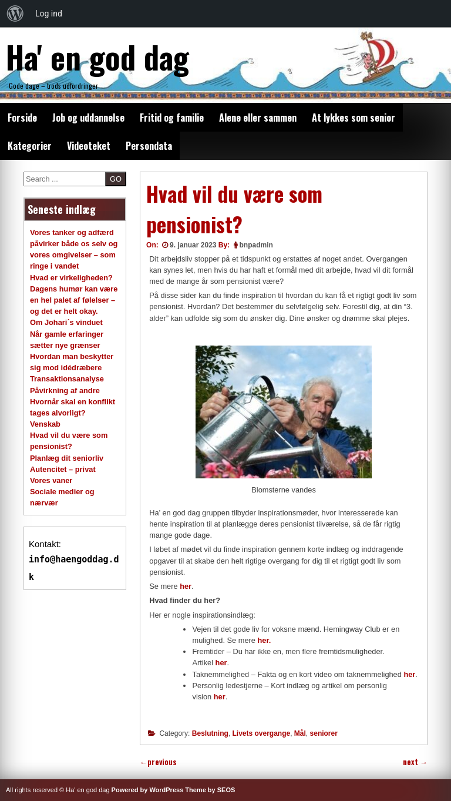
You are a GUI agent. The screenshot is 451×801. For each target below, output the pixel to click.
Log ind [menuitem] (48, 13)
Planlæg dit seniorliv (66, 458)
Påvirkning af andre (65, 390)
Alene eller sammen (258, 117)
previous (158, 762)
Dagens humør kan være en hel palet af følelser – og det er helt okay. (73, 300)
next (415, 762)
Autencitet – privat (63, 469)
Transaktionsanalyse (67, 378)
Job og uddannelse (88, 117)
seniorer (324, 733)
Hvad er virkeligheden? (71, 277)
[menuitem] (15, 13)
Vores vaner (51, 480)
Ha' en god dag (97, 56)
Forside (22, 117)
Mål (300, 733)
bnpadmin (256, 245)
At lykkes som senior (353, 117)
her (185, 586)
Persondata (149, 146)
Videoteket (88, 146)
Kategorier (30, 146)
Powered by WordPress (148, 789)
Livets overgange (261, 733)
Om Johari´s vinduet (66, 322)
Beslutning (210, 733)
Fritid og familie (172, 117)
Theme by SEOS (210, 789)
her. (264, 640)
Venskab (45, 424)
